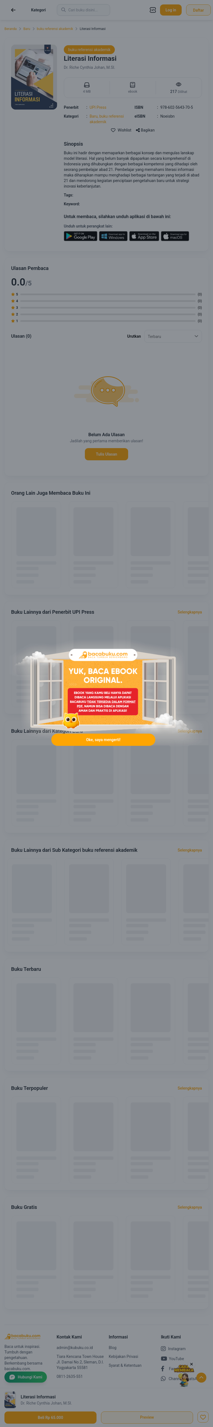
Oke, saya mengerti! (103, 740)
